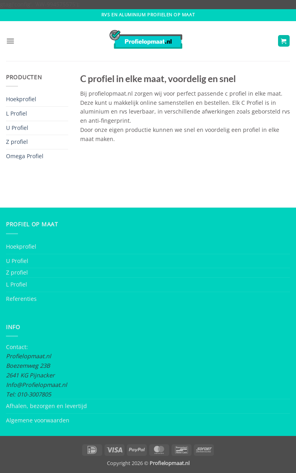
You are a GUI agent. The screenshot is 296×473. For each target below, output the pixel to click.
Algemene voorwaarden (37, 420)
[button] (10, 41)
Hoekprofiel (21, 99)
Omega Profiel (24, 156)
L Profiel (16, 113)
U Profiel (17, 127)
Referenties (21, 298)
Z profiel (17, 141)
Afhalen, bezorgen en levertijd (46, 406)
